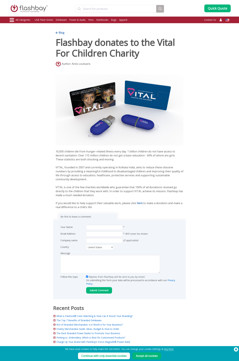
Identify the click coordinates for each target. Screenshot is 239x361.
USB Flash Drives (44, 19)
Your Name (66, 227)
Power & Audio (77, 19)
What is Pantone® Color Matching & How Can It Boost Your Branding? (94, 316)
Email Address (68, 233)
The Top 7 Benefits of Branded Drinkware (79, 320)
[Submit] (79, 8)
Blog (60, 32)
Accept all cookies (147, 356)
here (140, 203)
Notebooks (102, 19)
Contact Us (210, 19)
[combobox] (115, 9)
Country (64, 247)
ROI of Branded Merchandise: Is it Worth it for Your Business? (89, 324)
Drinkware (61, 19)
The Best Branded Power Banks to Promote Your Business (88, 333)
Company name (69, 240)
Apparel (123, 19)
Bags (114, 19)
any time (168, 349)
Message (65, 253)
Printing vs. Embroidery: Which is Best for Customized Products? (90, 337)
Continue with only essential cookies (104, 356)
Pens (91, 19)
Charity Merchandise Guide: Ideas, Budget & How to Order (87, 329)
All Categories (20, 20)
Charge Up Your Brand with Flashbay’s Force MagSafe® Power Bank (93, 341)
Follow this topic (69, 276)
